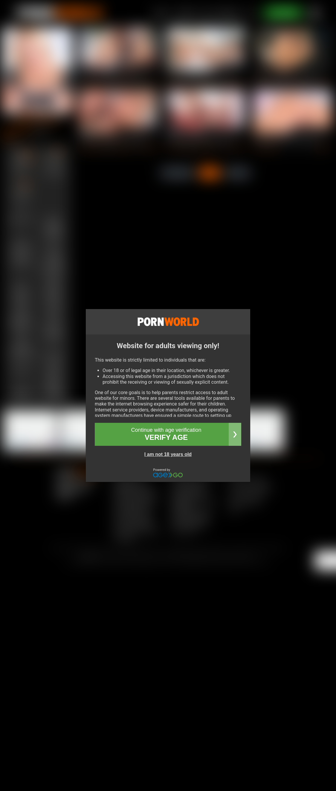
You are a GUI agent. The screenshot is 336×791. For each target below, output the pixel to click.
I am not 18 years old (168, 454)
